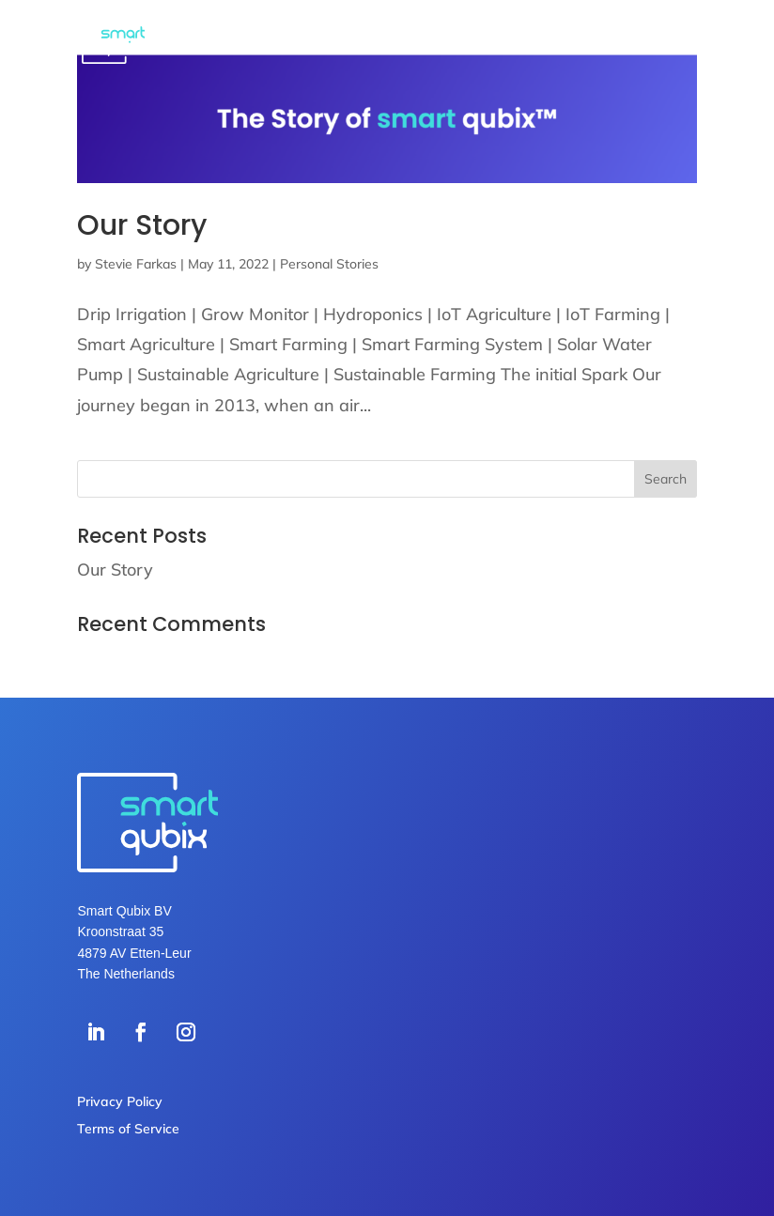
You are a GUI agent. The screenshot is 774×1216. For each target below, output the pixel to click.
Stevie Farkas (136, 263)
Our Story (142, 225)
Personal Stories (329, 263)
